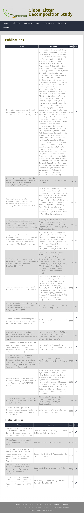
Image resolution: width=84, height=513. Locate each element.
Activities (48, 23)
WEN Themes (50, 510)
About (15, 23)
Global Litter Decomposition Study (51, 12)
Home (5, 23)
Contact (61, 23)
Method (27, 23)
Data (37, 23)
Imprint (6, 28)
